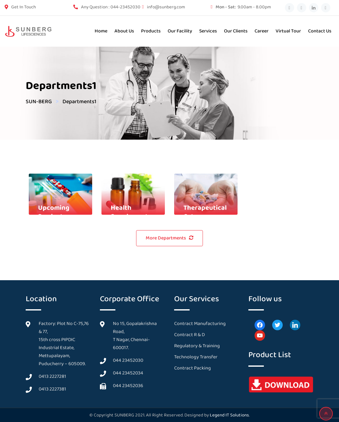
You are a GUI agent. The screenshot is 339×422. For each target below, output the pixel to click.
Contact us (319, 31)
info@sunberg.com (166, 7)
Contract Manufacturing (200, 323)
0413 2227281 (52, 376)
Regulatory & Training (197, 346)
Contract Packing (192, 368)
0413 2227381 (52, 389)
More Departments (169, 238)
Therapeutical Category (205, 212)
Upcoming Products (53, 212)
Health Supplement (129, 212)
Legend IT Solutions (229, 415)
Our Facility (180, 31)
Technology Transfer (195, 357)
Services (208, 31)
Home (101, 31)
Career (261, 31)
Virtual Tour (288, 31)
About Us (124, 31)
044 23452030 (128, 360)
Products (151, 31)
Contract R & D (189, 335)
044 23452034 (128, 373)
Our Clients (235, 31)
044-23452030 (125, 7)
